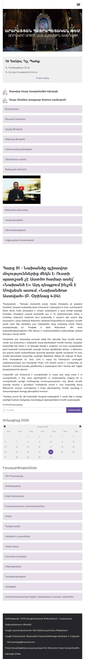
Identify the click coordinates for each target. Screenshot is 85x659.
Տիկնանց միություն (15, 139)
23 (39, 452)
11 (62, 442)
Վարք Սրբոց (11, 546)
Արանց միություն (13, 129)
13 (5, 447)
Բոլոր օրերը (42, 78)
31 (51, 457)
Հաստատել (74, 410)
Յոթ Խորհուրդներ (14, 496)
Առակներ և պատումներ (17, 536)
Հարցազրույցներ (14, 220)
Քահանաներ (12, 109)
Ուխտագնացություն (15, 230)
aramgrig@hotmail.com (23, 642)
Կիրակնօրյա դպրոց (15, 159)
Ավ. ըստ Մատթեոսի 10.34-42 (21, 72)
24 (51, 452)
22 (28, 452)
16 (39, 447)
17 (51, 447)
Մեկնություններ (13, 566)
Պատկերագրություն (15, 576)
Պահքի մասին (12, 526)
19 (73, 447)
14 (17, 447)
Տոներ (8, 516)
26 (73, 452)
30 (39, 457)
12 (73, 442)
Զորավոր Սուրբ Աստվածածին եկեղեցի (30, 91)
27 (5, 457)
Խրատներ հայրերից (15, 556)
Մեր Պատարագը (14, 476)
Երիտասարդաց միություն (18, 149)
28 (17, 457)
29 (28, 457)
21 (17, 452)
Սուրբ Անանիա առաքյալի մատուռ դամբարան (34, 100)
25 (62, 452)
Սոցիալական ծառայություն (19, 240)
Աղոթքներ (10, 586)
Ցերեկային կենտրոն (16, 169)
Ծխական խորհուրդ (15, 119)
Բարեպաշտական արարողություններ (25, 506)
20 (5, 452)
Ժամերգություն (13, 486)
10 (51, 442)
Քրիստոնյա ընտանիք (16, 210)
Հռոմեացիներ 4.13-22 (18, 67)
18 (62, 447)
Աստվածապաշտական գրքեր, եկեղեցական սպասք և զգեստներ (39, 596)
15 (28, 447)
